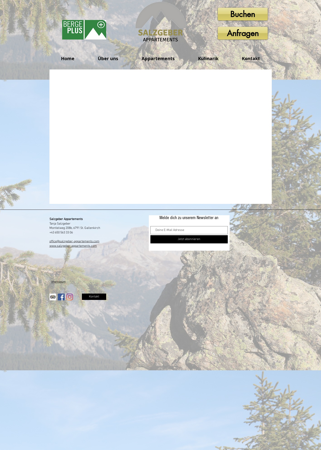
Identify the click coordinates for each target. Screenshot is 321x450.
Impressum (58, 282)
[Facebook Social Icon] (61, 297)
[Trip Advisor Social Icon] (52, 297)
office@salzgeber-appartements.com (74, 241)
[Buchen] (243, 14)
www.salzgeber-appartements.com (73, 246)
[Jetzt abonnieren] (189, 239)
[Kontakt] (94, 297)
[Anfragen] (243, 33)
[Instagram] (69, 297)
